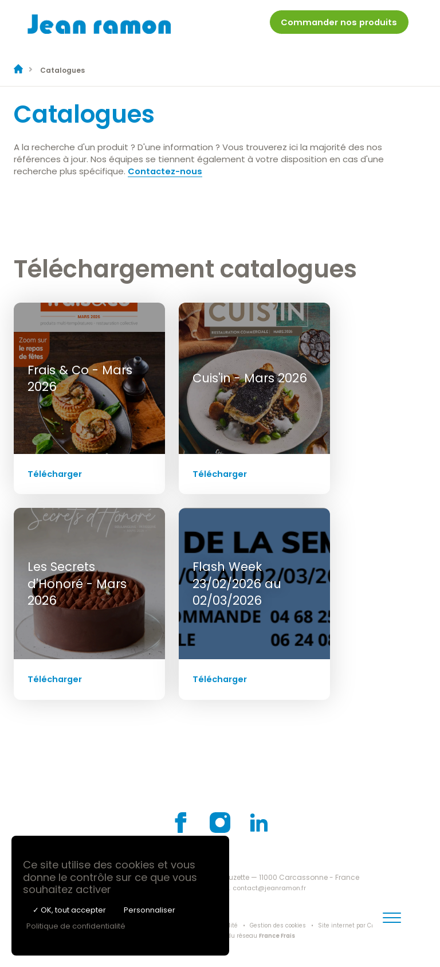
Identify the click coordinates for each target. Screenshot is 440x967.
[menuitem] (337, 27)
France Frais (277, 935)
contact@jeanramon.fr (270, 887)
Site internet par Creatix (358, 925)
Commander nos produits (337, 25)
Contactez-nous (165, 171)
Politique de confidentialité (75, 926)
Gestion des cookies (281, 925)
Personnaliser (149, 910)
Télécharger (56, 473)
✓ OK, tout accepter (69, 910)
